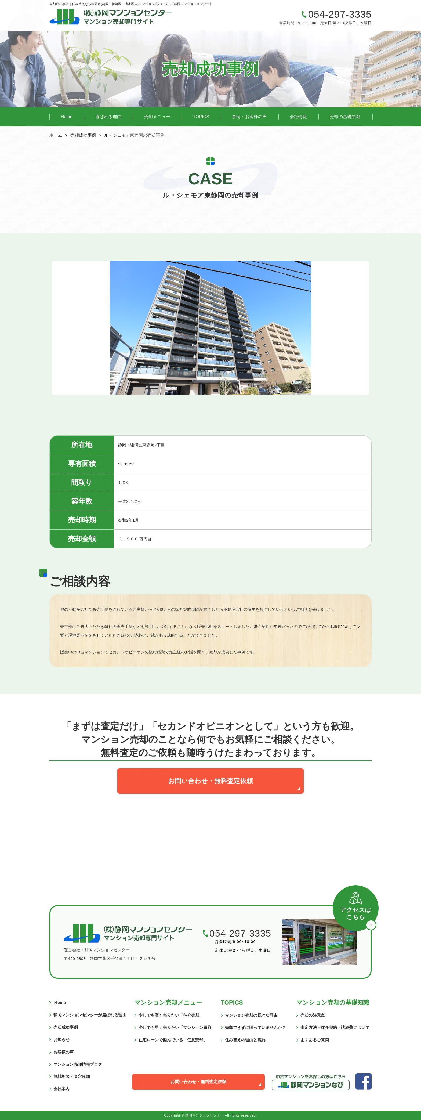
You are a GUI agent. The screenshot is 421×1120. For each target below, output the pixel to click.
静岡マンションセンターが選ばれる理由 (89, 1015)
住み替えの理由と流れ (245, 1040)
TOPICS (201, 116)
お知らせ (61, 1039)
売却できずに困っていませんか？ (255, 1027)
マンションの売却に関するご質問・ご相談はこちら (239, 18)
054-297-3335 (340, 14)
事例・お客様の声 (249, 116)
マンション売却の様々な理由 (251, 1015)
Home (66, 116)
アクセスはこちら (355, 913)
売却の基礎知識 (345, 116)
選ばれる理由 (108, 116)
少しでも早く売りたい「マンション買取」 (177, 1027)
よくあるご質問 (314, 1040)
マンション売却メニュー (168, 1002)
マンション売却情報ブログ (77, 1064)
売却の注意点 (312, 1015)
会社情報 (298, 116)
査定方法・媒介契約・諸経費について (334, 1027)
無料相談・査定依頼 (71, 1076)
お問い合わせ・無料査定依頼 (210, 781)
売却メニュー (157, 116)
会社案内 (61, 1088)
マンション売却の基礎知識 (332, 1002)
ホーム (55, 135)
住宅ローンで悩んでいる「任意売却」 (173, 1040)
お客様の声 (63, 1052)
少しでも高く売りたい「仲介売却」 (171, 1015)
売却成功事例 (83, 135)
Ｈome (59, 1002)
